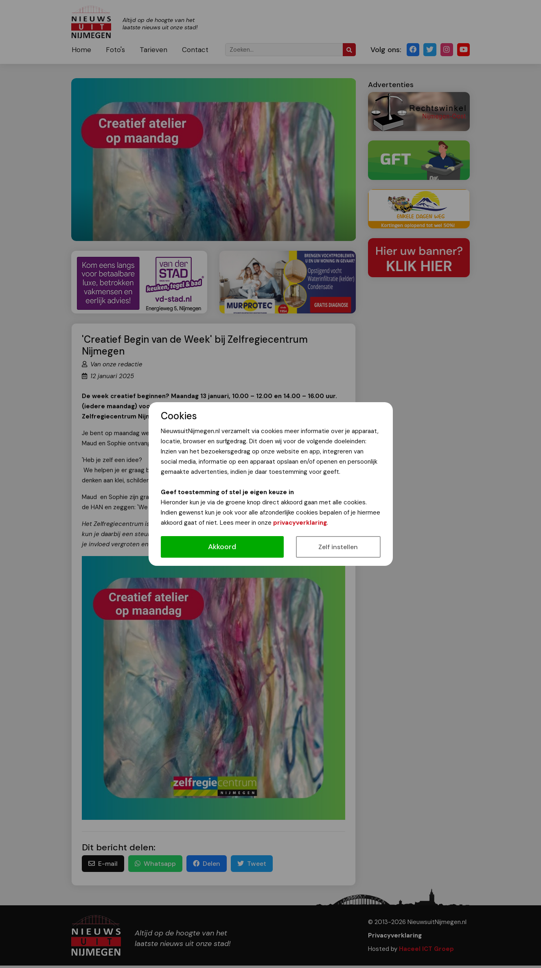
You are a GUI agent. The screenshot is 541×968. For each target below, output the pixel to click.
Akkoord (222, 547)
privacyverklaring (300, 523)
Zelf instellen (338, 547)
